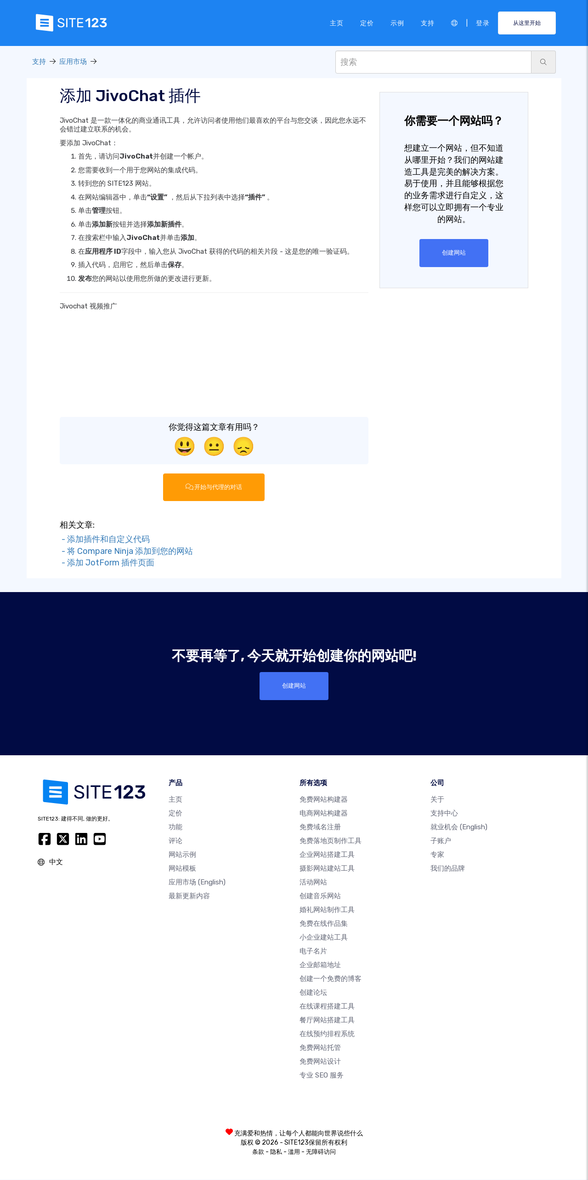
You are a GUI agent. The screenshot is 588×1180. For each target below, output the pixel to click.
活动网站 (313, 882)
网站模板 (182, 869)
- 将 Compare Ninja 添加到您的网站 (126, 551)
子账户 (440, 841)
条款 (258, 1152)
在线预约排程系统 (327, 1034)
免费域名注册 (320, 827)
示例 (397, 22)
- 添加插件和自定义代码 (105, 539)
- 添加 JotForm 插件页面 (107, 563)
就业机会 (458, 827)
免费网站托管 (320, 1048)
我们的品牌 (447, 869)
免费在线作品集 (324, 924)
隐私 (276, 1152)
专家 (437, 855)
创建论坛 (313, 993)
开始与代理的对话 (214, 487)
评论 (175, 841)
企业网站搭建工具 (327, 855)
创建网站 (454, 253)
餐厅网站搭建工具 (327, 1020)
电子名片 (313, 951)
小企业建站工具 (324, 938)
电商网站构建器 (324, 813)
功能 (175, 827)
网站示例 (182, 855)
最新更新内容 (189, 896)
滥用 (294, 1152)
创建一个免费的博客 (331, 979)
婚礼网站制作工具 (327, 910)
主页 (337, 22)
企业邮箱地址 (320, 965)
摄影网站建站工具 (327, 869)
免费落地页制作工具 (331, 841)
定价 (367, 22)
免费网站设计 (320, 1062)
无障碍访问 (321, 1152)
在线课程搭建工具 (327, 1007)
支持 (428, 22)
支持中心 (444, 813)
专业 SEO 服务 (322, 1076)
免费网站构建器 (324, 800)
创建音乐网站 (320, 896)
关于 (437, 800)
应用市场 (73, 61)
